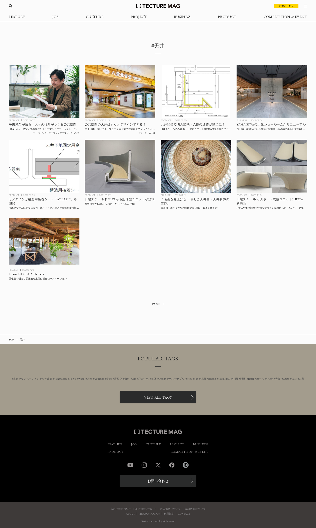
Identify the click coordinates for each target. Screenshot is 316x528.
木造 (89, 379)
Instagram (144, 465)
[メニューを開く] (305, 6)
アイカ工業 (149, 133)
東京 (15, 379)
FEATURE (17, 16)
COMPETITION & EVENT (285, 16)
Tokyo (72, 379)
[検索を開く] (10, 6)
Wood (81, 379)
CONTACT (184, 513)
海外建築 (47, 379)
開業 (243, 379)
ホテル (260, 379)
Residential (224, 379)
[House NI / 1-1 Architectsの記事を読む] (44, 241)
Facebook (172, 465)
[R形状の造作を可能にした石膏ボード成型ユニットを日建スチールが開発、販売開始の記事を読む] (272, 166)
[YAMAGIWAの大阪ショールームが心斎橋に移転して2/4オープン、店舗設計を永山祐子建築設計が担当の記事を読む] (272, 91)
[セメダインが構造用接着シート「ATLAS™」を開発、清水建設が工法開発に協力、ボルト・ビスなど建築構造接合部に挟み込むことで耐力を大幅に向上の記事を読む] (44, 166)
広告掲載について (120, 509)
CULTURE (95, 16)
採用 (203, 379)
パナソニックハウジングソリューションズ (58, 133)
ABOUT (130, 513)
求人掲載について (170, 509)
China (286, 379)
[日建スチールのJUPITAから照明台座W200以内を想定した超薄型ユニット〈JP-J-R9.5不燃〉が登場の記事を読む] (120, 166)
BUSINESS (182, 16)
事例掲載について (145, 509)
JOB (55, 16)
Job (196, 379)
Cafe (294, 379)
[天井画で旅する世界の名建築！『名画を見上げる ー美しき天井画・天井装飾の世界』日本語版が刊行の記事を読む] (196, 166)
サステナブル (176, 379)
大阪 (277, 379)
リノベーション (30, 379)
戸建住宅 (143, 379)
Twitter (158, 465)
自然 (189, 379)
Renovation (61, 379)
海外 (127, 379)
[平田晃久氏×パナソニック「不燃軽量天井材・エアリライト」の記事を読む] (44, 91)
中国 (235, 379)
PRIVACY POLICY (149, 513)
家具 (301, 379)
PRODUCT (227, 16)
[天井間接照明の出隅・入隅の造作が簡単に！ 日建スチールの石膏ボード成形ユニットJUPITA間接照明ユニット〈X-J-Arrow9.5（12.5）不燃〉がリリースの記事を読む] (196, 91)
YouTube (99, 379)
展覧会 (118, 379)
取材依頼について (195, 509)
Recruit (212, 379)
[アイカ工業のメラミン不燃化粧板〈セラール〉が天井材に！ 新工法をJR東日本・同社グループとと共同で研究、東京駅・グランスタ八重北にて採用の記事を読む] (120, 91)
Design (162, 379)
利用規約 (169, 513)
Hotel (251, 379)
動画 (109, 379)
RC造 (270, 379)
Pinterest (186, 465)
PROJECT (139, 16)
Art (134, 379)
